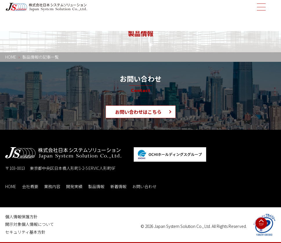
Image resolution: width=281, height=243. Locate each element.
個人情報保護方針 (21, 216)
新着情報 (118, 186)
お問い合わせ (144, 186)
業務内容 (52, 186)
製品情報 (96, 186)
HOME (10, 186)
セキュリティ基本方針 (25, 232)
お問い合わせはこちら (138, 111)
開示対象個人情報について (29, 224)
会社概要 (30, 186)
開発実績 (74, 186)
